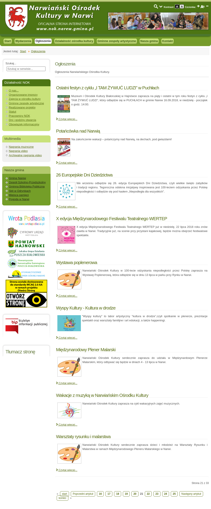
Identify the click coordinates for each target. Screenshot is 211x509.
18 (117, 493)
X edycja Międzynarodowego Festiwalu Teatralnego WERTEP (111, 218)
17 (108, 493)
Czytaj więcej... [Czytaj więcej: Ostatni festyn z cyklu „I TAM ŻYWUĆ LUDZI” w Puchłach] (66, 119)
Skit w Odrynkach (20, 190)
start (64, 493)
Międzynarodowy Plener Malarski (85, 349)
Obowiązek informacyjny (24, 124)
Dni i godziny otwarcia (22, 120)
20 (134, 493)
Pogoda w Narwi (19, 199)
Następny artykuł (191, 493)
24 (165, 493)
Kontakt (167, 41)
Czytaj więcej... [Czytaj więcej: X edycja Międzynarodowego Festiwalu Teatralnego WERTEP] (66, 250)
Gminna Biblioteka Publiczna (27, 186)
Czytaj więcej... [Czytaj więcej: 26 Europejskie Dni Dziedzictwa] (66, 206)
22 (148, 493)
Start (7, 41)
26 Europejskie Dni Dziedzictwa (84, 174)
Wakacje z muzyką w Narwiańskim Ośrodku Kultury (102, 395)
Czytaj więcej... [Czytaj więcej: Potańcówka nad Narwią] (66, 162)
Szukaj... (10, 63)
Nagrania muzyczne (21, 146)
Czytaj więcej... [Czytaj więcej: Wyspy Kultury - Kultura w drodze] (66, 337)
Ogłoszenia (43, 41)
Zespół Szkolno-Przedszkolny (27, 182)
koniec (62, 498)
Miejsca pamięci (19, 195)
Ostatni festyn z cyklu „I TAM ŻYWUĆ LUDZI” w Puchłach (107, 87)
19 (126, 493)
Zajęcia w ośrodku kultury (24, 99)
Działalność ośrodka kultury (74, 41)
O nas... (14, 90)
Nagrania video (18, 151)
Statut (12, 111)
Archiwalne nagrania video (25, 155)
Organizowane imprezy (23, 94)
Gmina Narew (17, 178)
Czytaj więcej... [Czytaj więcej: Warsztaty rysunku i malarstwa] (66, 470)
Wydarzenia (23, 41)
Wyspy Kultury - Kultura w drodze (85, 307)
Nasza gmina (149, 41)
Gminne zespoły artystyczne (117, 41)
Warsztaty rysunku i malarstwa (83, 436)
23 (156, 493)
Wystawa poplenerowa (76, 262)
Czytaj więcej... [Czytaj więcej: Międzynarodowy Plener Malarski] (66, 383)
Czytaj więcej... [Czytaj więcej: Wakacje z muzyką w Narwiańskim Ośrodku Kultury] (66, 424)
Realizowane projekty (22, 107)
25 (174, 493)
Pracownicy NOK (19, 115)
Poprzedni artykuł (83, 493)
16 (100, 493)
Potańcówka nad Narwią (78, 130)
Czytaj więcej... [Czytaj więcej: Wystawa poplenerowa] (66, 295)
